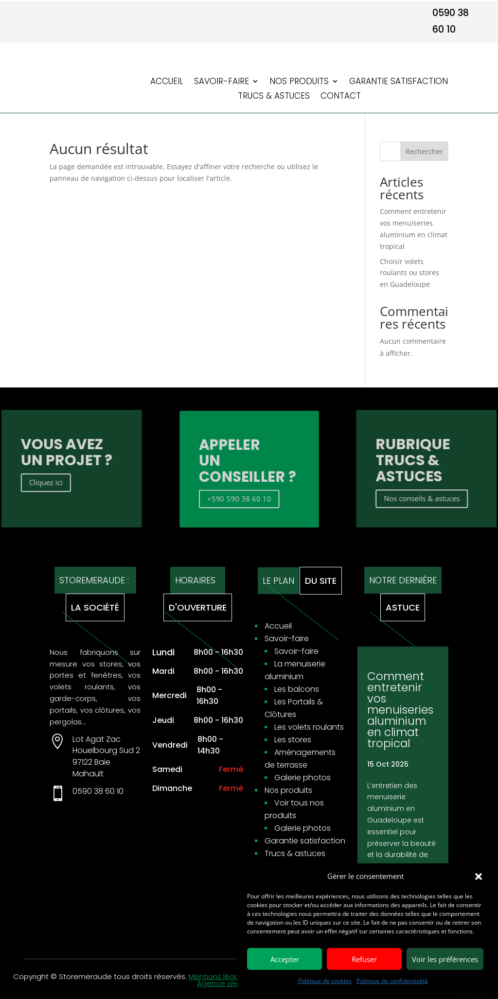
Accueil (166, 82)
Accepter (284, 959)
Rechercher (424, 151)
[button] (478, 876)
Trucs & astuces (274, 97)
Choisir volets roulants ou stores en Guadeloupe (409, 273)
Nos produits (299, 82)
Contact (340, 97)
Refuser (364, 959)
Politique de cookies (325, 981)
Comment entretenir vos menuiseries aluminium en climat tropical (400, 709)
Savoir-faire (221, 82)
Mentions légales (219, 976)
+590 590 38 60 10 (238, 496)
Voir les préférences (445, 959)
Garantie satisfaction (398, 82)
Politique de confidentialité (392, 981)
